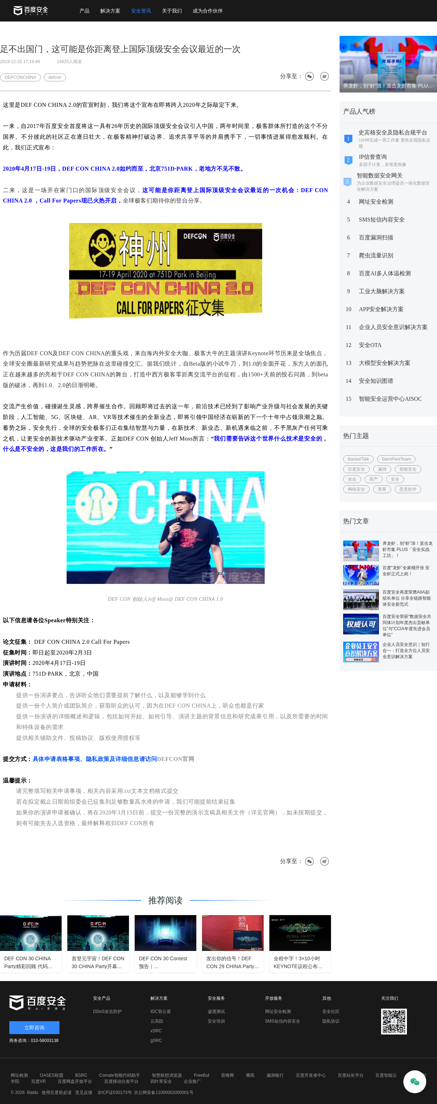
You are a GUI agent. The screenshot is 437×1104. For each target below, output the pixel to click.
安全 (395, 479)
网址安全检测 (376, 202)
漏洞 (382, 469)
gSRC (156, 1040)
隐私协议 (331, 1021)
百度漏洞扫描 (376, 237)
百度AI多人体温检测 (385, 273)
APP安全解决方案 (381, 309)
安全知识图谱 (376, 381)
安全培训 (216, 1021)
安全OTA (370, 345)
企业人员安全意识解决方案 (393, 327)
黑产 (373, 479)
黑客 (382, 489)
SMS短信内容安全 (382, 219)
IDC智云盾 (160, 1011)
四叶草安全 (161, 1081)
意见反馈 (83, 1092)
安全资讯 (141, 11)
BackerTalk (358, 459)
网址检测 (19, 1075)
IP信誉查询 (373, 157)
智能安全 (408, 469)
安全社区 (331, 1011)
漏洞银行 (275, 1075)
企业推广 (192, 1081)
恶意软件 (408, 489)
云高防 (156, 1021)
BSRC (81, 1075)
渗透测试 (216, 1011)
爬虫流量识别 (376, 255)
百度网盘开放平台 (75, 1081)
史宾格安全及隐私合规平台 (393, 132)
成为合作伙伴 (208, 11)
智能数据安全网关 (380, 175)
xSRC (156, 1030)
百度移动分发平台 (121, 1081)
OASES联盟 (51, 1075)
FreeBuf (201, 1075)
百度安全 (356, 469)
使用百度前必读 (55, 1092)
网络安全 (356, 489)
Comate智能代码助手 (119, 1075)
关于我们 (172, 11)
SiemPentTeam (396, 459)
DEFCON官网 (175, 759)
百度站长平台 (351, 1075)
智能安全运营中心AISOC (390, 399)
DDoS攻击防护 (107, 1011)
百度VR (38, 1081)
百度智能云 (386, 1075)
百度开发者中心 (311, 1075)
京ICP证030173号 (114, 1092)
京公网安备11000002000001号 (163, 1092)
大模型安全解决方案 (384, 363)
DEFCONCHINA (20, 77)
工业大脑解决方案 (382, 291)
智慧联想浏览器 (167, 1075)
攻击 (352, 479)
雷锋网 (227, 1075)
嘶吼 (250, 1075)
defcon (54, 77)
